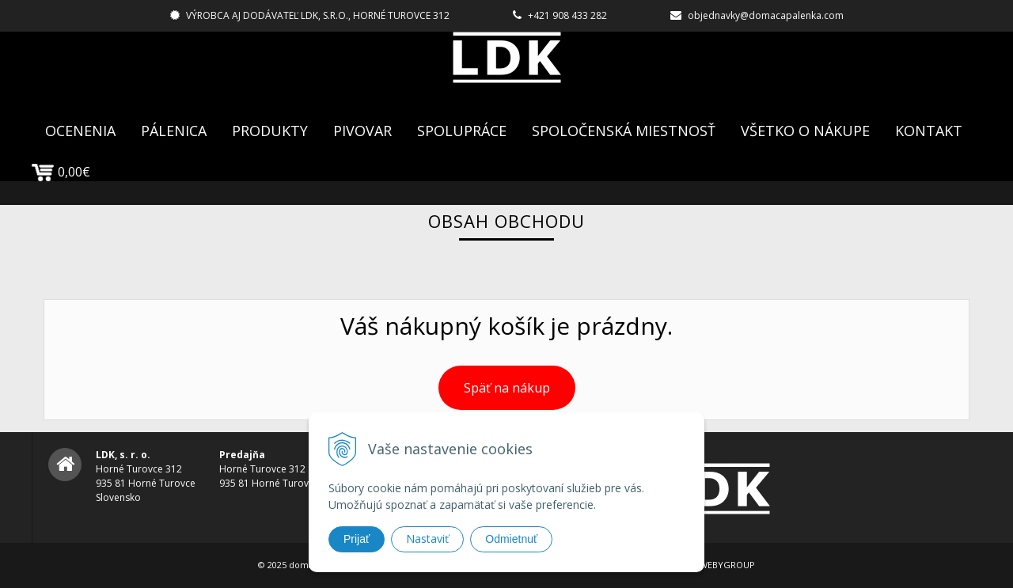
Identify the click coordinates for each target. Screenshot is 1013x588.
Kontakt (928, 130)
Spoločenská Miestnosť (623, 130)
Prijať (356, 539)
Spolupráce (461, 130)
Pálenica (174, 130)
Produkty (270, 130)
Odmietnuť (511, 539)
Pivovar (362, 130)
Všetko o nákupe (805, 130)
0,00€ (61, 171)
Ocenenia (80, 130)
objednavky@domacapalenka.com (766, 15)
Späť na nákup (507, 387)
